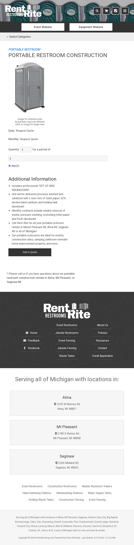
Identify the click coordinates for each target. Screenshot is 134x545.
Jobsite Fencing (66, 348)
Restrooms (66, 333)
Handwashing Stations (69, 493)
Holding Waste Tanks (41, 500)
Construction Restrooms (62, 486)
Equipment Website (91, 27)
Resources (102, 341)
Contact (102, 348)
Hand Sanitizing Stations (36, 493)
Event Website (43, 27)
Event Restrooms (66, 325)
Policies (102, 333)
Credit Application (102, 356)
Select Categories (19, 37)
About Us (102, 325)
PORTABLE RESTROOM (24, 49)
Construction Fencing (71, 500)
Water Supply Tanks (100, 493)
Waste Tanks (67, 356)
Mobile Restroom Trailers (97, 486)
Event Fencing (67, 341)
